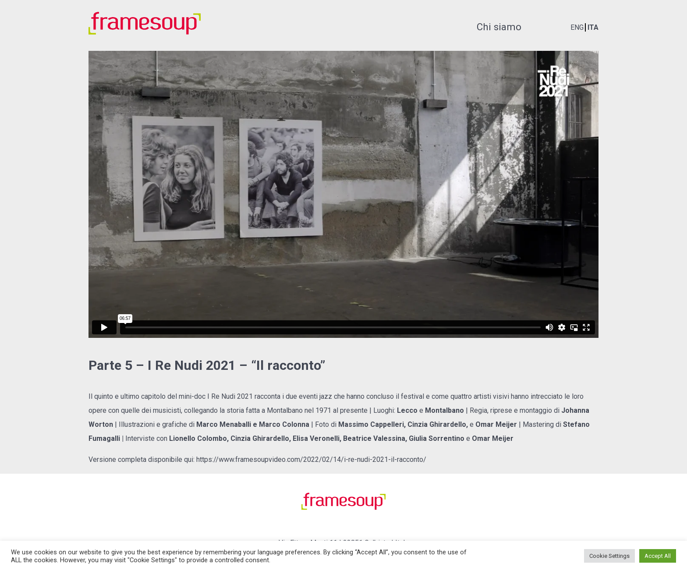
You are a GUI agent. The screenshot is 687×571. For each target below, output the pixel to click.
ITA (593, 27)
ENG (577, 27)
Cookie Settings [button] (609, 556)
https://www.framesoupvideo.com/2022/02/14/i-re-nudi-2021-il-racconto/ (311, 459)
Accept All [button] (658, 556)
